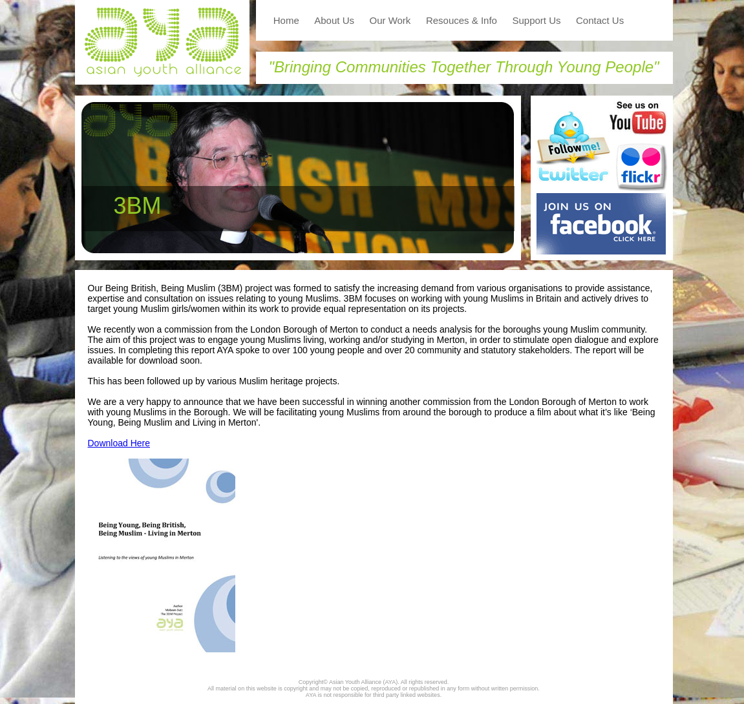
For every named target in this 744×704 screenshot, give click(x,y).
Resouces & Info (461, 20)
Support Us (536, 20)
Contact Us (600, 20)
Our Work (389, 20)
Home (286, 20)
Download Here (119, 443)
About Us (334, 20)
